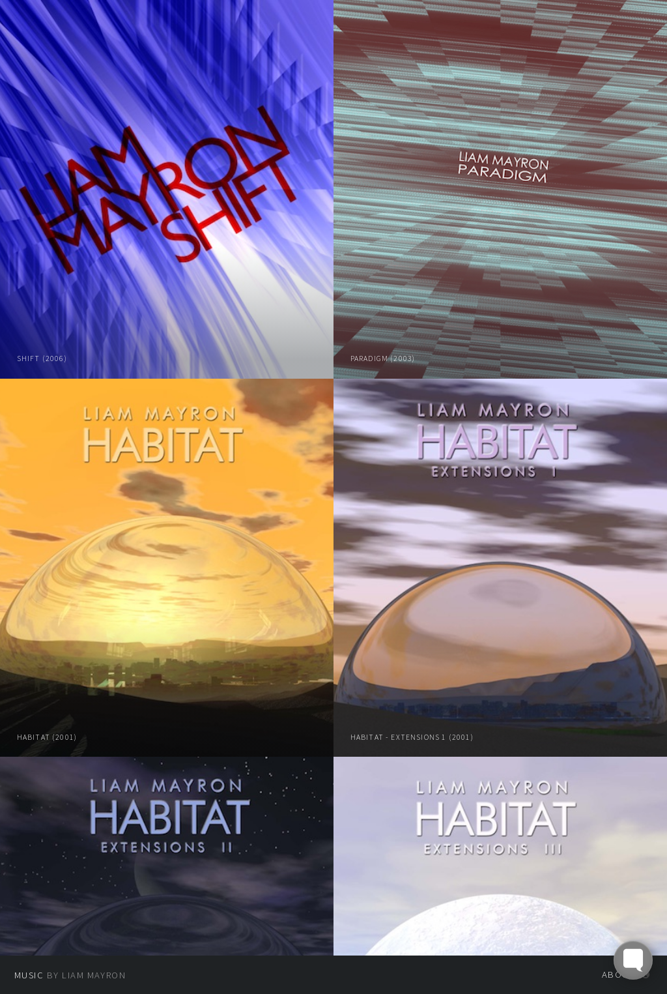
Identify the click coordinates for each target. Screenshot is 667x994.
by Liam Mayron (70, 975)
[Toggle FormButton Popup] (633, 960)
